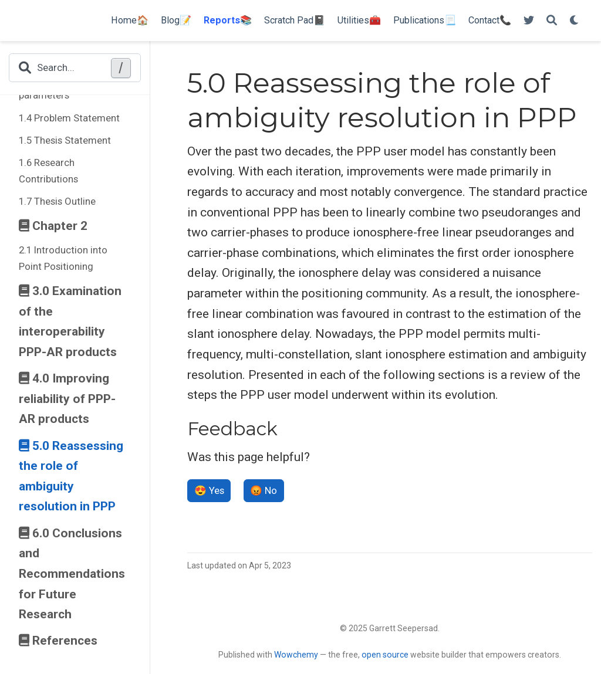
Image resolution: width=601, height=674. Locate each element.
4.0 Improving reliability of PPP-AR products (67, 398)
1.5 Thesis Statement (65, 140)
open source (385, 654)
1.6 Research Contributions (48, 171)
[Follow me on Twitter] (529, 21)
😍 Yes (209, 490)
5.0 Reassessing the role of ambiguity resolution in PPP (71, 476)
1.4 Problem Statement (69, 118)
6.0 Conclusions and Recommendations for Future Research (72, 574)
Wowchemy (296, 654)
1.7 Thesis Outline (57, 201)
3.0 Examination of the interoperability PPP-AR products (70, 321)
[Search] (551, 21)
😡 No (263, 490)
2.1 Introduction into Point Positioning (63, 258)
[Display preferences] (574, 21)
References (58, 641)
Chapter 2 (53, 226)
